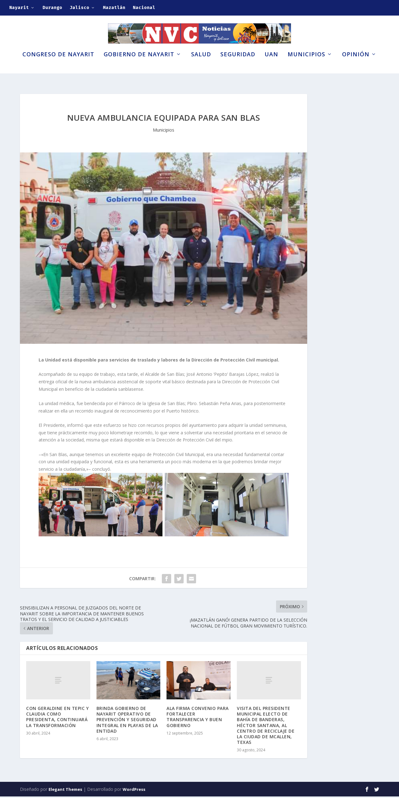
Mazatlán (114, 7)
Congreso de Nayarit (58, 65)
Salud (201, 65)
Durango (52, 7)
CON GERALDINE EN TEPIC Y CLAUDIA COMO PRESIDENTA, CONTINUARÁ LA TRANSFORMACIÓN (57, 718)
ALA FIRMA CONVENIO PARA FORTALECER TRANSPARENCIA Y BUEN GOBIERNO (198, 718)
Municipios (306, 65)
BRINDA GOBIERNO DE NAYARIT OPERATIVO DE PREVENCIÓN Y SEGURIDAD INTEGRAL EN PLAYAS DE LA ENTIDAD (127, 721)
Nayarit (19, 7)
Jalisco (79, 7)
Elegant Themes (65, 791)
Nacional (144, 7)
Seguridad (237, 65)
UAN (271, 65)
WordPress (134, 791)
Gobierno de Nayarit (139, 65)
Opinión (355, 65)
